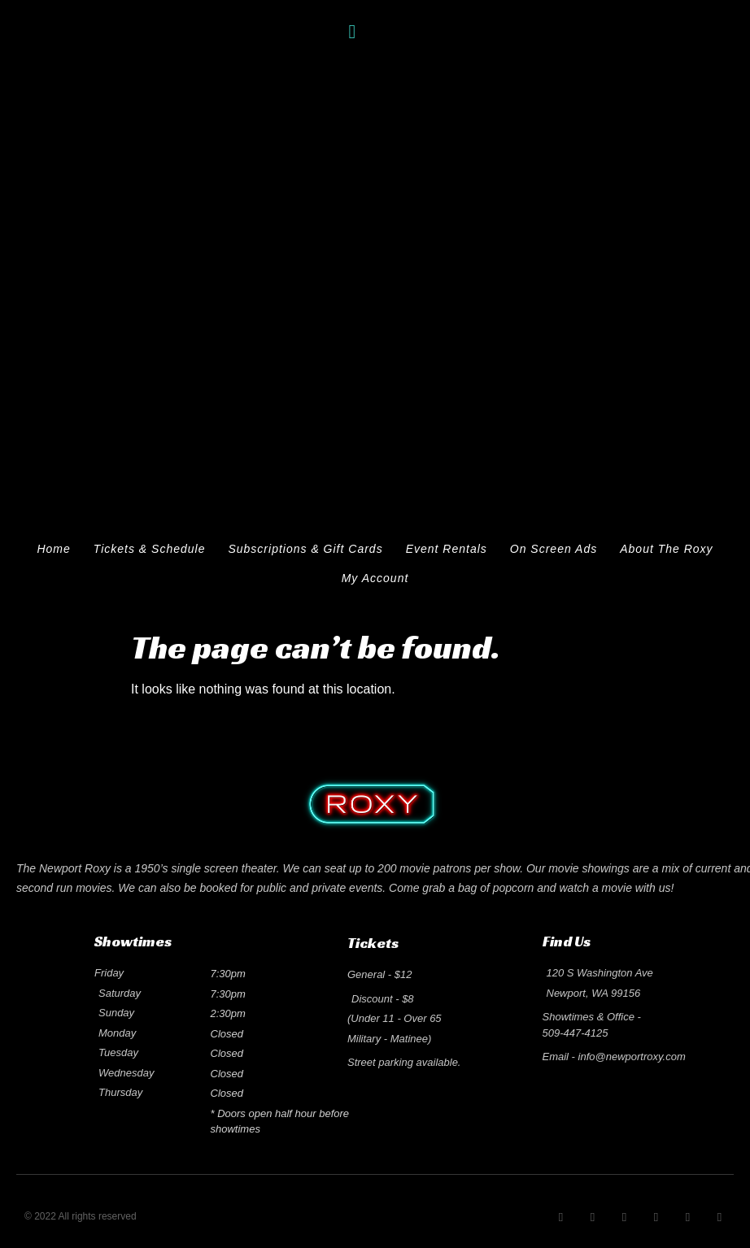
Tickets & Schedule (150, 548)
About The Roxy (666, 548)
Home (53, 548)
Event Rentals (446, 548)
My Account (375, 578)
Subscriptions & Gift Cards (305, 548)
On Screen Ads (553, 548)
